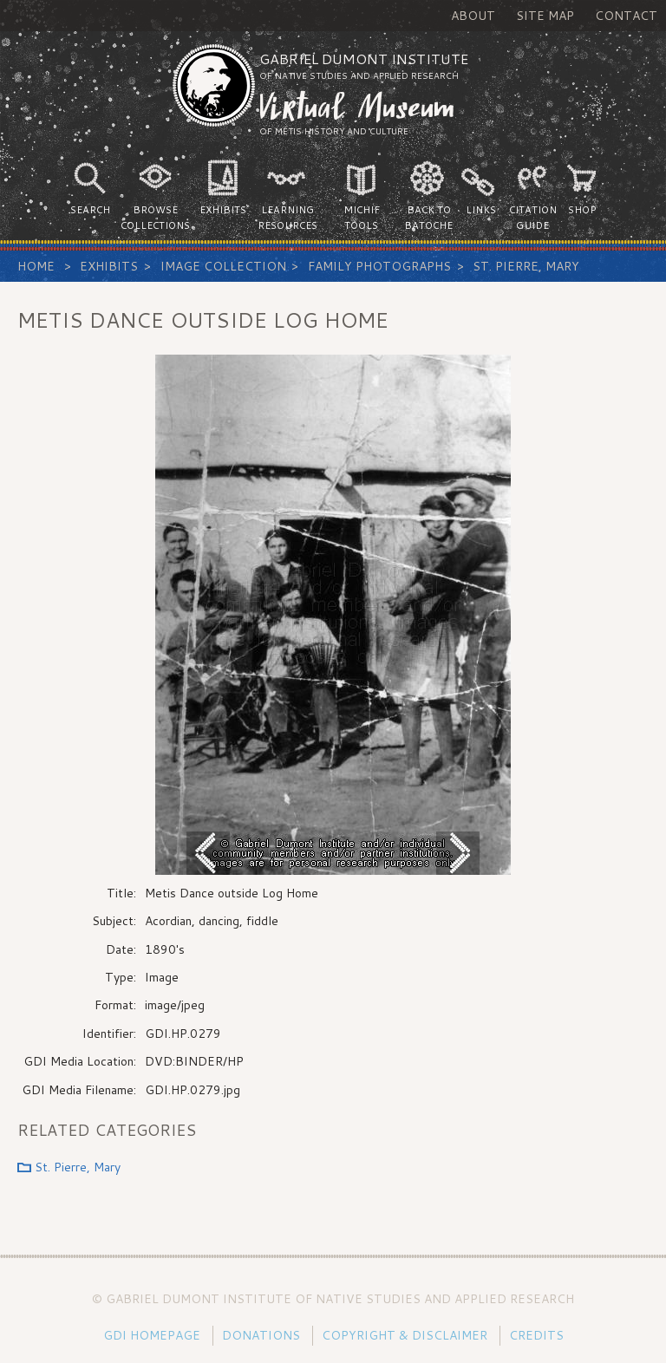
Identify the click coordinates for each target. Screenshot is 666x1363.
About (473, 15)
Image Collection (223, 266)
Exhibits (109, 266)
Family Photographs (379, 266)
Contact (626, 15)
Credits (536, 1335)
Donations (261, 1335)
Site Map (545, 15)
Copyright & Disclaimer (404, 1335)
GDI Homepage (151, 1335)
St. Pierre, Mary (526, 266)
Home (36, 266)
